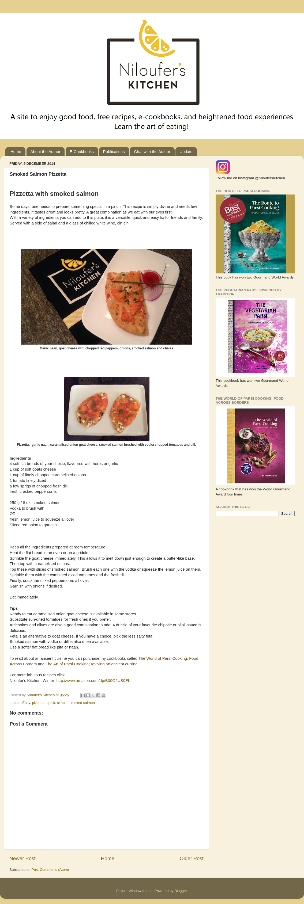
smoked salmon (82, 703)
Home (15, 151)
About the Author (46, 151)
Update (185, 151)
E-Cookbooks (82, 151)
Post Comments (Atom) (50, 870)
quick (51, 703)
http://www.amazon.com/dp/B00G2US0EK (93, 680)
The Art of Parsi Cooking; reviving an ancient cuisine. (92, 664)
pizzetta (38, 703)
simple (62, 703)
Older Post (192, 858)
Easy (26, 703)
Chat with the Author (152, 151)
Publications (114, 151)
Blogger (181, 891)
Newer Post (22, 858)
